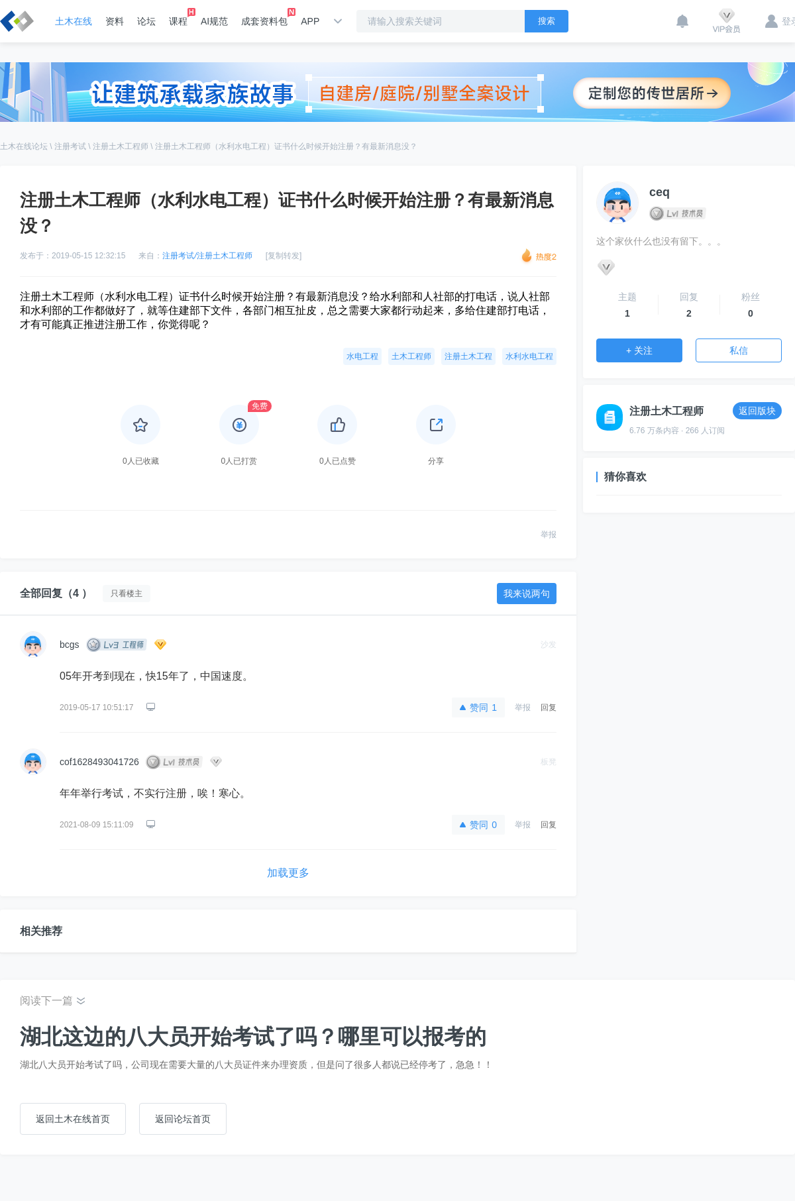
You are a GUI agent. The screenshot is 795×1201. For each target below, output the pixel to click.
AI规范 (214, 21)
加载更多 (288, 872)
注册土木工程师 (120, 146)
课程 (178, 17)
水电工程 (362, 356)
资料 (114, 21)
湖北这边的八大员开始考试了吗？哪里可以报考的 (253, 1037)
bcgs (70, 644)
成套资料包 (264, 17)
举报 (548, 534)
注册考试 (70, 146)
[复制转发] (284, 255)
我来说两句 (527, 593)
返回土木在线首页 (73, 1119)
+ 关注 (639, 350)
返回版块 (757, 410)
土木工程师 (411, 356)
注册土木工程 (468, 356)
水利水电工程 (529, 356)
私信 (738, 350)
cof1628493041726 (99, 762)
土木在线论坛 (24, 146)
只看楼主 (126, 593)
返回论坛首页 (183, 1119)
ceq (659, 192)
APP (310, 21)
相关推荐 (41, 931)
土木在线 (73, 21)
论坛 (146, 21)
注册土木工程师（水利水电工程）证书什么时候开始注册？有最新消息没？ (286, 146)
